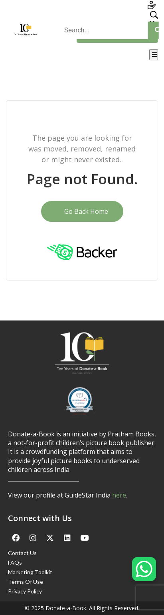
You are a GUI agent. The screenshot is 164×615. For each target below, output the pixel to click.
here (119, 495)
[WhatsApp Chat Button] (144, 569)
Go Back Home (82, 211)
